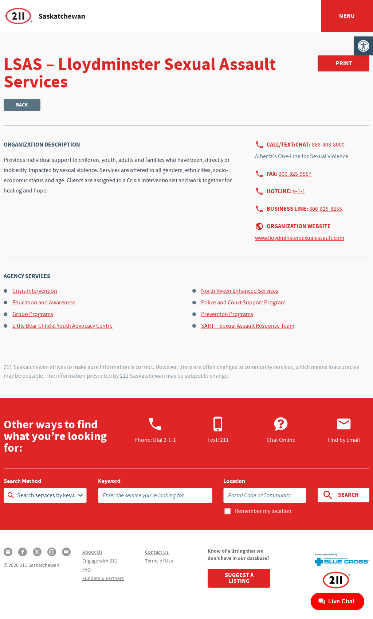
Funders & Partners (103, 578)
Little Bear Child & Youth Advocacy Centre (62, 326)
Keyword (109, 481)
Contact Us (157, 552)
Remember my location (263, 511)
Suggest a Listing (239, 578)
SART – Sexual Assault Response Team (247, 326)
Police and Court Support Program (243, 302)
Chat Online (281, 430)
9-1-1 (299, 191)
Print (344, 63)
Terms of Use (159, 560)
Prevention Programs (227, 314)
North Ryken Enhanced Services (239, 291)
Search (340, 495)
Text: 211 (218, 430)
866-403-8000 (328, 144)
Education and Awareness (43, 302)
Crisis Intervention (34, 291)
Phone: (155, 430)
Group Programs (32, 314)
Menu (347, 16)
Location (234, 481)
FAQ (86, 569)
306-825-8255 (325, 209)
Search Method (22, 481)
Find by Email (343, 430)
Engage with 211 (99, 560)
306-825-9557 (295, 174)
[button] (363, 45)
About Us (92, 552)
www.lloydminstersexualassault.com (299, 238)
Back (22, 104)
